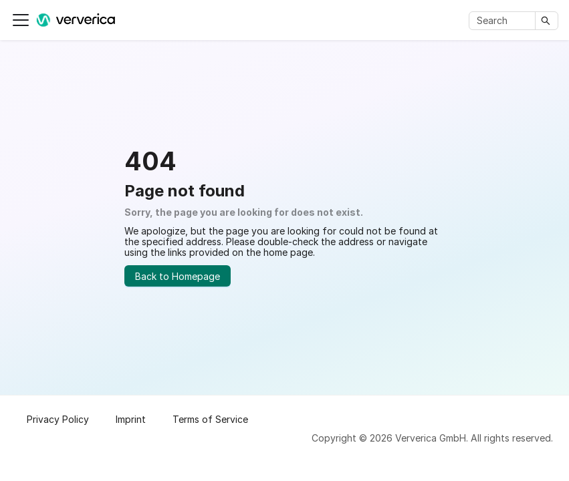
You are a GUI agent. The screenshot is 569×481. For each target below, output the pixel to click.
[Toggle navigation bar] (21, 20)
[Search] (504, 20)
